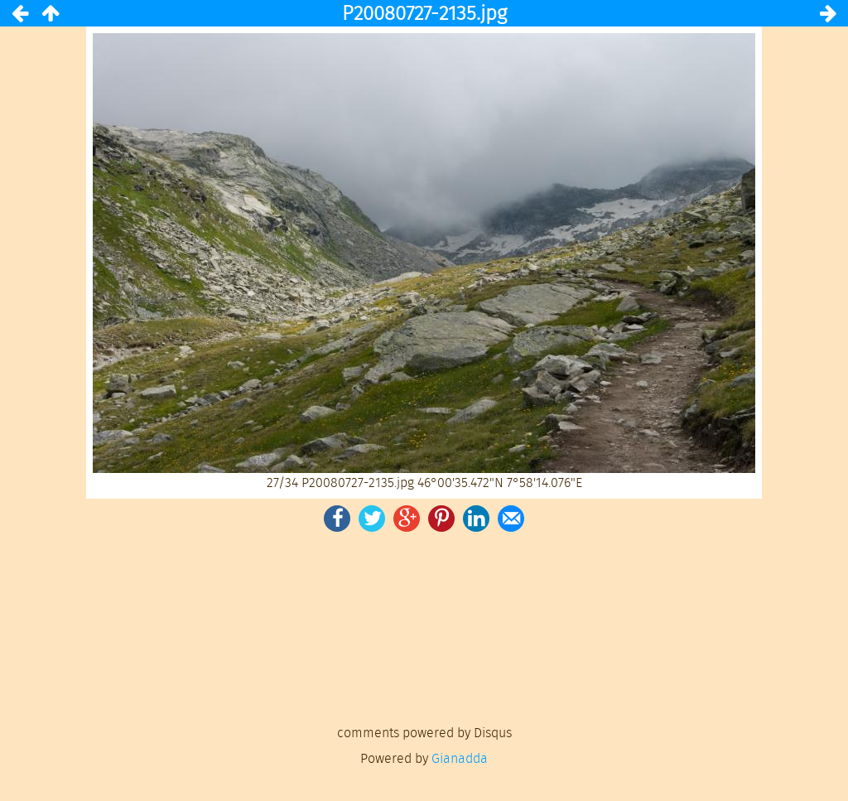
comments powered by (424, 732)
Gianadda (459, 758)
